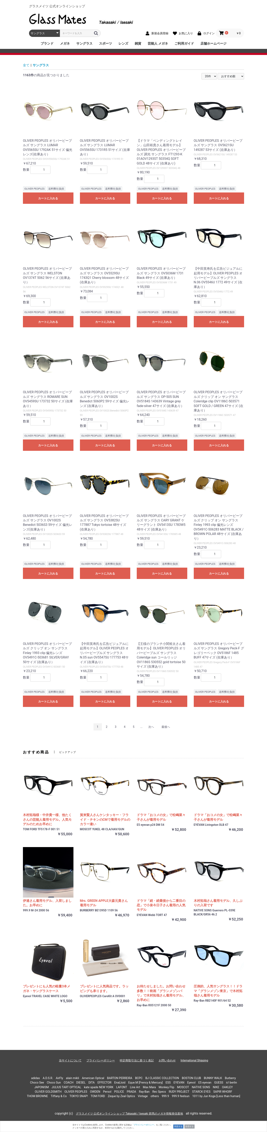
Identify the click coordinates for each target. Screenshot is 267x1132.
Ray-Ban (144, 1091)
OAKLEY (227, 1087)
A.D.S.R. (48, 1078)
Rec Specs (159, 1091)
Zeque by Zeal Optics (121, 1096)
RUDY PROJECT (179, 1091)
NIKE (216, 1087)
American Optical (93, 1078)
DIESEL (81, 1082)
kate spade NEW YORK (98, 1087)
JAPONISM (41, 1087)
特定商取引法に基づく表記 (137, 1060)
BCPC (139, 1078)
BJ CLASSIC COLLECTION (162, 1078)
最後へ (165, 726)
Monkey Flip (166, 1087)
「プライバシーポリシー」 (144, 1125)
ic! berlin (231, 1082)
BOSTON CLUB (191, 1078)
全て (26, 65)
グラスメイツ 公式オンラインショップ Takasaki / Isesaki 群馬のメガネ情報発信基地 (129, 1113)
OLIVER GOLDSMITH (48, 1091)
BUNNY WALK (213, 1078)
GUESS (218, 1082)
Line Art (135, 1087)
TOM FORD (98, 1096)
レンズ (123, 43)
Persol (107, 1091)
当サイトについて (70, 1060)
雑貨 (138, 43)
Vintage (143, 1096)
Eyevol (191, 1082)
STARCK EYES (201, 1091)
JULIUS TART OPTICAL (66, 1087)
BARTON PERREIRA (119, 1078)
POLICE (119, 1091)
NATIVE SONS (201, 1087)
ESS (168, 1082)
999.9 (165, 1096)
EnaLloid (119, 1082)
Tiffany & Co (59, 1096)
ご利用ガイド (184, 43)
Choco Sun (54, 1082)
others (155, 1096)
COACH (68, 1082)
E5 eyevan (204, 1082)
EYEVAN (178, 1082)
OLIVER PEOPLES (75, 1091)
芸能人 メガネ (158, 43)
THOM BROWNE (37, 1096)
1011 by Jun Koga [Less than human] (216, 1096)
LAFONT (121, 1087)
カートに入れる (48, 198)
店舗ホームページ (213, 43)
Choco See (37, 1082)
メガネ (65, 43)
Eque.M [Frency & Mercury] (145, 1082)
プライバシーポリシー (100, 1060)
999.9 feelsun (180, 1096)
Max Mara (149, 1087)
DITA (91, 1082)
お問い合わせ (167, 1060)
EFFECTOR (104, 1082)
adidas (35, 1078)
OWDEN (95, 1091)
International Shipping (194, 1060)
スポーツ (105, 43)
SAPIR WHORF (222, 1091)
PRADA (131, 1091)
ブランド (47, 43)
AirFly (59, 1078)
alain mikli (72, 1078)
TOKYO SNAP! (79, 1096)
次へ (151, 726)
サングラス (84, 43)
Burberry (230, 1078)
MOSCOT (183, 1087)
